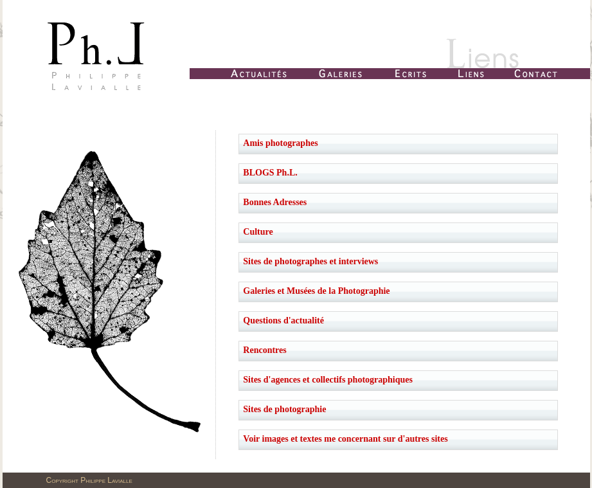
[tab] (398, 144)
